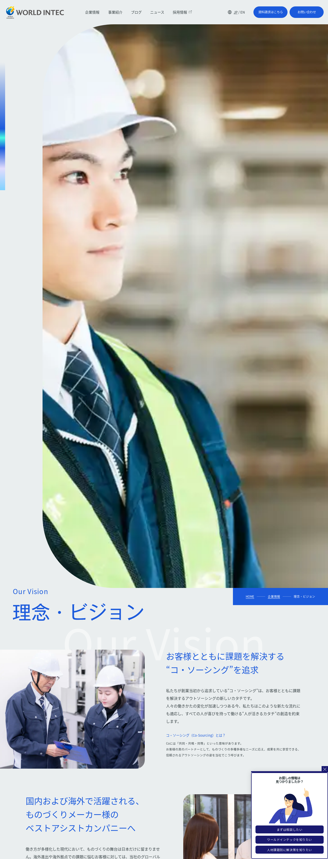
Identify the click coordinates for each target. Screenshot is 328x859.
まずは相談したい (290, 830)
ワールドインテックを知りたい (289, 839)
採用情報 (182, 12)
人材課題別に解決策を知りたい (289, 850)
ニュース (157, 12)
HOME (250, 596)
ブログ (136, 12)
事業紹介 (115, 12)
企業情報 (92, 12)
